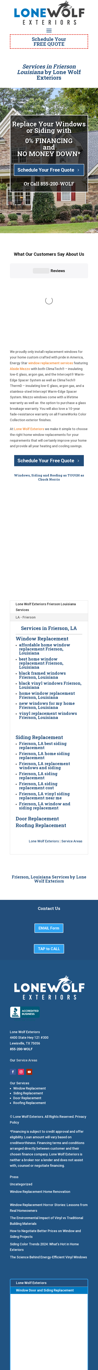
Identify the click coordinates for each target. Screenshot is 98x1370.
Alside (14, 301)
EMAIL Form (49, 860)
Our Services (19, 1015)
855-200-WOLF (57, 184)
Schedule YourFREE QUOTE (49, 41)
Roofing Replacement (29, 1035)
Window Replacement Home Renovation (40, 1124)
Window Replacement (29, 1021)
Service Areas (71, 774)
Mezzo (25, 301)
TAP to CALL (49, 881)
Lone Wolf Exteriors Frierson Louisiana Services (46, 539)
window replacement (44, 295)
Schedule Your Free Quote (46, 170)
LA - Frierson (26, 549)
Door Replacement (27, 1030)
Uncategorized (21, 1117)
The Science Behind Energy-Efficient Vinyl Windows (48, 1189)
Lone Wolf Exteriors (29, 361)
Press (14, 1109)
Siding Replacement (28, 1026)
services (66, 295)
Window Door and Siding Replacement (45, 1222)
